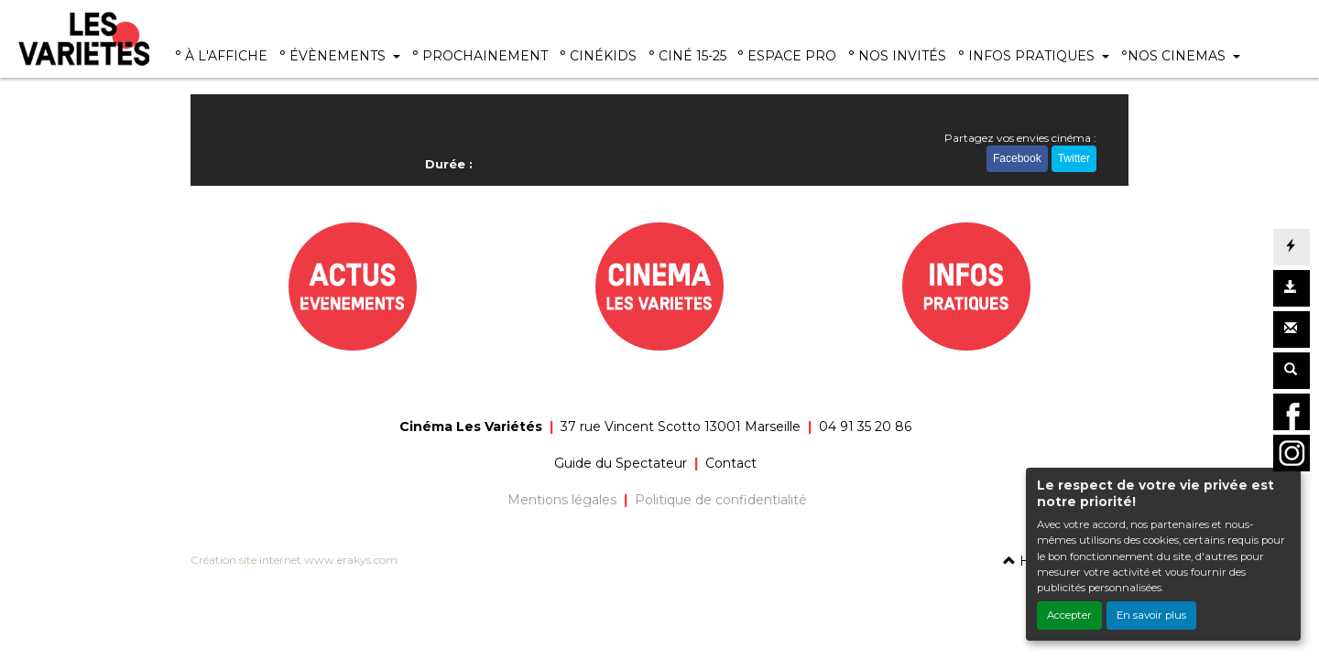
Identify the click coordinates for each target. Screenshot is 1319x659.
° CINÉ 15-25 (687, 56)
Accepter (1069, 615)
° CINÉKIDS (598, 56)
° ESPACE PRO (786, 56)
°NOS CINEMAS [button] (1175, 56)
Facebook (1017, 158)
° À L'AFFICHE (221, 56)
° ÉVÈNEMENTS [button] (334, 56)
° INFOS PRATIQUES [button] (1028, 56)
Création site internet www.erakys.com (294, 560)
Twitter (1074, 158)
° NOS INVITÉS (897, 56)
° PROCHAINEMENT (480, 56)
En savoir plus (1151, 615)
